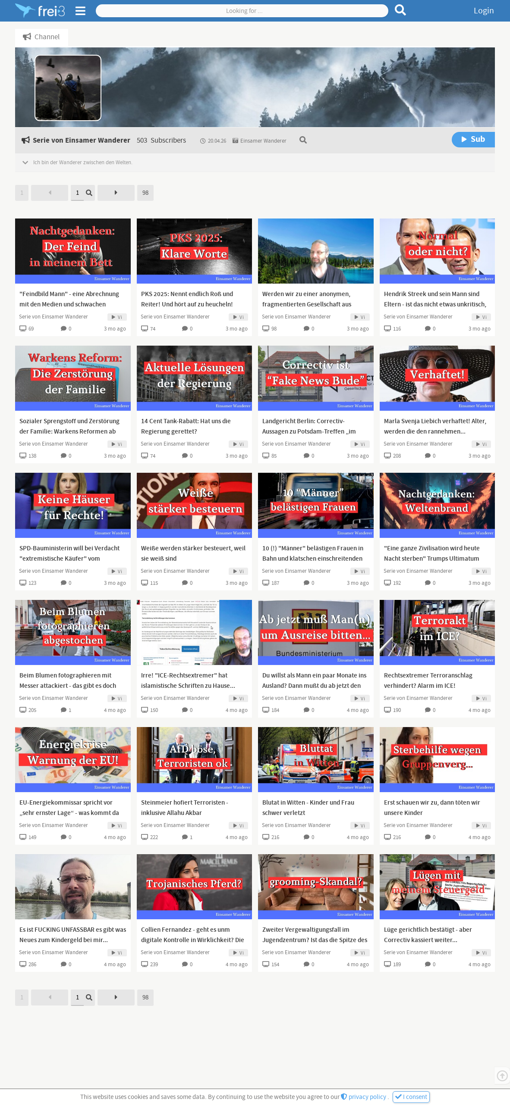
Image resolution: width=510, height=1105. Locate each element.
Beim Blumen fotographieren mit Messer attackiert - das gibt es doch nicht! (67, 686)
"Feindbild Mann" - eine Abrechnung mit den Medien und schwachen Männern (69, 304)
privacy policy (364, 1097)
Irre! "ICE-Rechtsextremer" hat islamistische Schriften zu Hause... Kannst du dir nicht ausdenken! (188, 686)
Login (484, 10)
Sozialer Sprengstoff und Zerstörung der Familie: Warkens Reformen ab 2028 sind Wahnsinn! (69, 431)
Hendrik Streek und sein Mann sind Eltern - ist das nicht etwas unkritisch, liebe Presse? (435, 304)
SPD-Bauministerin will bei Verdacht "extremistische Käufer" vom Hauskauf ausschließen (69, 559)
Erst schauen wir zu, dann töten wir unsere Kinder (432, 808)
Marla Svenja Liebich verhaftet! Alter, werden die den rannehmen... (435, 426)
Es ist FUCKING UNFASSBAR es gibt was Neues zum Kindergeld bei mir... (72, 935)
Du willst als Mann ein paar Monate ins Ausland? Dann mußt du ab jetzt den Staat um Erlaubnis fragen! (314, 686)
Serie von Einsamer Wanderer (53, 316)
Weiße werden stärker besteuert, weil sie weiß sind (193, 553)
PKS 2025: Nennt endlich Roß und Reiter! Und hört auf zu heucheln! (187, 299)
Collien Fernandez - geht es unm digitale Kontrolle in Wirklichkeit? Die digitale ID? (192, 940)
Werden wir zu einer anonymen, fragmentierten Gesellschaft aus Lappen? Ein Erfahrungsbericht (306, 304)
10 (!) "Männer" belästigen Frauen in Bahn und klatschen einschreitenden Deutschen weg (312, 559)
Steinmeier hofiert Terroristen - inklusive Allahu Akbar (184, 808)
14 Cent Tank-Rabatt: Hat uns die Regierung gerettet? (186, 426)
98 (145, 193)
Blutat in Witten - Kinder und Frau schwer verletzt (308, 808)
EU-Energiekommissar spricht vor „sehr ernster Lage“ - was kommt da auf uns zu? (69, 813)
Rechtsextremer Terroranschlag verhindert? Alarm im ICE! (428, 680)
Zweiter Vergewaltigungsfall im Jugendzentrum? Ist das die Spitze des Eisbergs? (314, 940)
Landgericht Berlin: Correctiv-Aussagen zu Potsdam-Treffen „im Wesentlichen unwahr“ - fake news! (311, 431)
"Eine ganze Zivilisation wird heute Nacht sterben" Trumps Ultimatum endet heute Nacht (432, 559)
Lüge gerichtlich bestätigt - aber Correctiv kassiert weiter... (428, 935)
